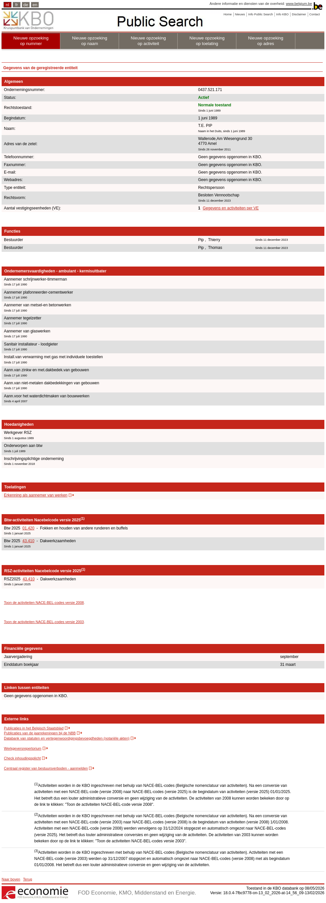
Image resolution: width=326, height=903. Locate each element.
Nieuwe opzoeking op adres (265, 41)
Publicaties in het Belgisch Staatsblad (34, 728)
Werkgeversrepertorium (22, 748)
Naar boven (11, 879)
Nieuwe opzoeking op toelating (207, 41)
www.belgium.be (299, 4)
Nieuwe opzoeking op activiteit (148, 41)
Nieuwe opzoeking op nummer (31, 41)
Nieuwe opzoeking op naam (89, 41)
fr (16, 4)
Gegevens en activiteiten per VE (231, 208)
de (25, 4)
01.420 (28, 528)
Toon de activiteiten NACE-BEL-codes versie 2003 (44, 622)
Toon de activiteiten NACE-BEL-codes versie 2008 (44, 603)
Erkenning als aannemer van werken (35, 495)
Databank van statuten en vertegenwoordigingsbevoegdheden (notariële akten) (66, 738)
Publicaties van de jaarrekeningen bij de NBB (40, 733)
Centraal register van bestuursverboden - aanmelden (46, 768)
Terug (27, 879)
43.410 (28, 541)
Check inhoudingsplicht (22, 758)
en (35, 4)
